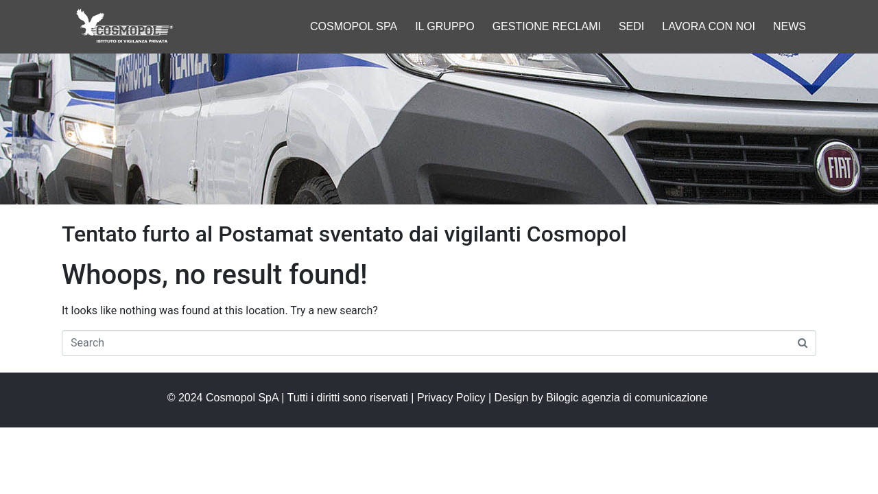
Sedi (631, 26)
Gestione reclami (547, 26)
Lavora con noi (708, 26)
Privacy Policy (451, 397)
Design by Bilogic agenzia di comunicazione (603, 397)
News (789, 26)
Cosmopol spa (353, 26)
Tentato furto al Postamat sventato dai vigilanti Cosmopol (344, 234)
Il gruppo (445, 26)
